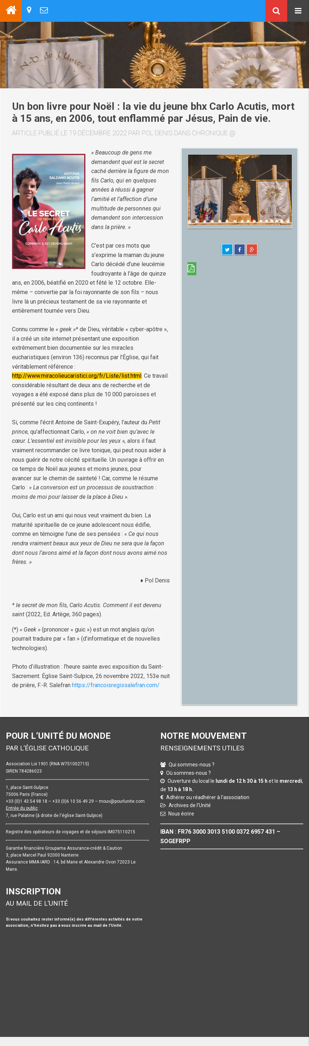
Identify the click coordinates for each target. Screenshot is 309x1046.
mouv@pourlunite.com (122, 801)
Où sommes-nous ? (188, 773)
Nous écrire (181, 814)
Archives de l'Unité (190, 805)
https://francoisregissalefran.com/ (116, 685)
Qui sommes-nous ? (191, 765)
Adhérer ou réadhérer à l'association (207, 797)
